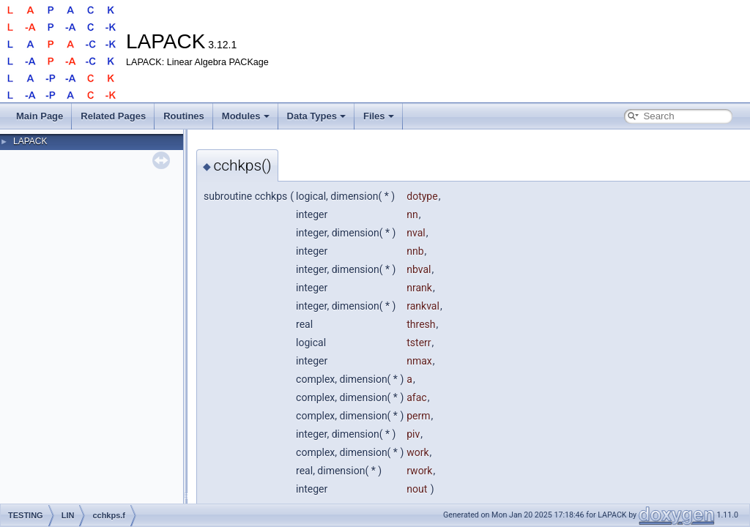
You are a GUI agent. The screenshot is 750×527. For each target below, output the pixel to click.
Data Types (316, 116)
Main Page (39, 116)
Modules (246, 116)
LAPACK (30, 141)
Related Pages (113, 116)
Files (378, 116)
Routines (183, 116)
